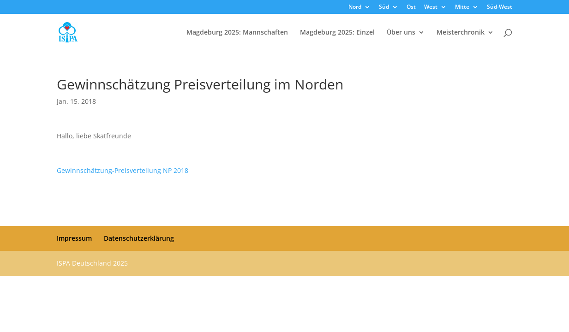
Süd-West (499, 7)
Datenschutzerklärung (139, 238)
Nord (354, 7)
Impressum (74, 238)
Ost (411, 7)
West (430, 7)
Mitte (462, 7)
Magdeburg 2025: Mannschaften (237, 32)
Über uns (401, 32)
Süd (384, 7)
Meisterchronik (461, 32)
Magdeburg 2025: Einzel (337, 32)
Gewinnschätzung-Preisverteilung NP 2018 (122, 170)
